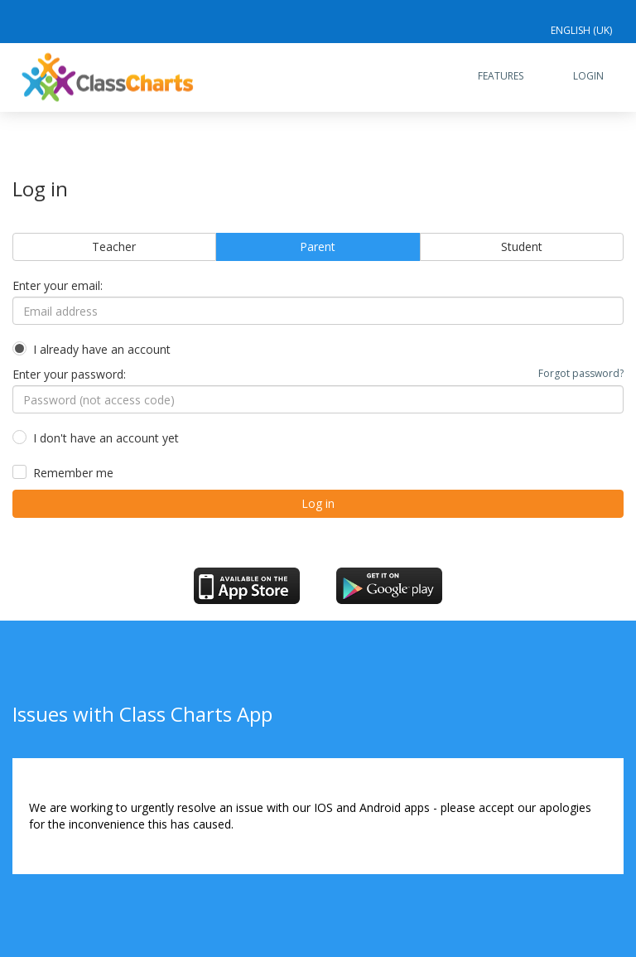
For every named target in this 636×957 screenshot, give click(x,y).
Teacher (114, 246)
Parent (317, 246)
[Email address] (318, 311)
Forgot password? (581, 373)
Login (588, 76)
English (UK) (581, 30)
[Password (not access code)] (318, 399)
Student (521, 246)
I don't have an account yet (106, 438)
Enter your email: (57, 285)
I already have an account (102, 349)
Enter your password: (318, 374)
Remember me (73, 473)
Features (500, 76)
